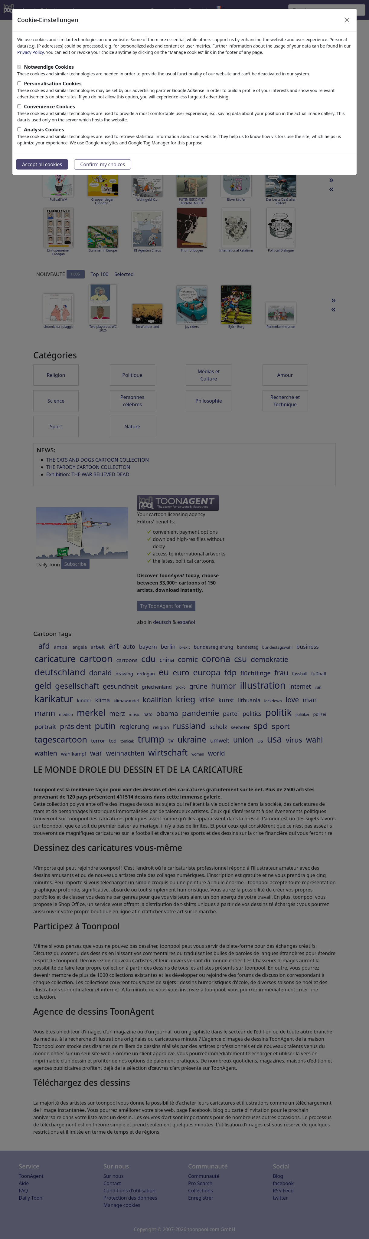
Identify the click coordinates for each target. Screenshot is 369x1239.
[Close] (347, 20)
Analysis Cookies (44, 129)
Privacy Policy (30, 52)
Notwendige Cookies (49, 67)
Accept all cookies (42, 164)
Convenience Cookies (49, 106)
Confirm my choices (102, 164)
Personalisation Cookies (53, 83)
